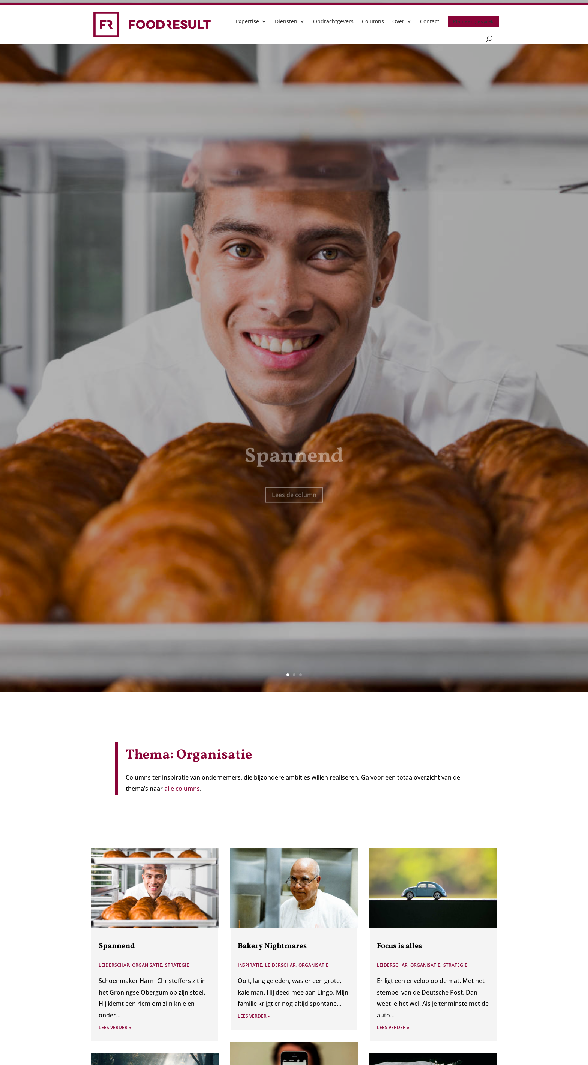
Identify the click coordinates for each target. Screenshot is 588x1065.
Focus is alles (399, 946)
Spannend (117, 946)
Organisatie (147, 965)
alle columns (182, 788)
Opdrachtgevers (333, 21)
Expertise (247, 21)
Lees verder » (115, 1027)
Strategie (177, 965)
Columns (373, 21)
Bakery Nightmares (272, 946)
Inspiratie (250, 965)
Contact (429, 21)
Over (398, 21)
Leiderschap (114, 965)
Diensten (286, 21)
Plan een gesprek (473, 21)
